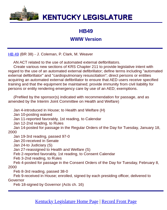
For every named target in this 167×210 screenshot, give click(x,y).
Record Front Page (119, 201)
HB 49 (13, 54)
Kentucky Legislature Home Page (66, 201)
